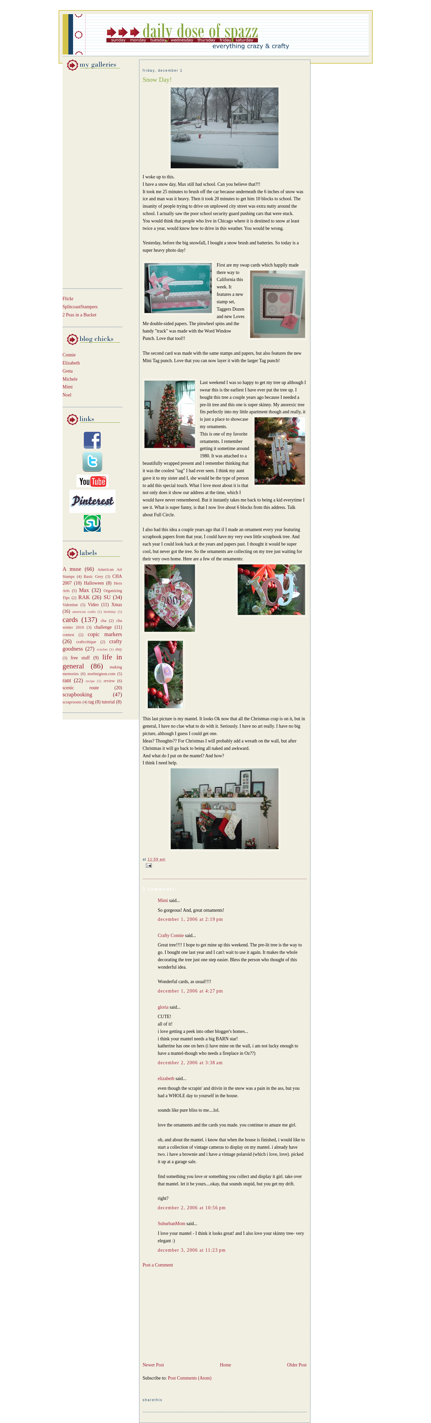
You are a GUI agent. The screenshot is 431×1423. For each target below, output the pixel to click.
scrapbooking (77, 694)
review (109, 681)
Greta (68, 371)
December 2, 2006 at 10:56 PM (192, 1207)
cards (70, 620)
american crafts (84, 612)
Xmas (116, 604)
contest (68, 634)
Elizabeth (71, 363)
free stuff (80, 657)
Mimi (68, 386)
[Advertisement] (83, 178)
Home (225, 1364)
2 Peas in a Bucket (80, 314)
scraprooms (72, 702)
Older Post (297, 1364)
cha (103, 620)
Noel (67, 394)
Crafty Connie (171, 935)
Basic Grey (93, 576)
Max (84, 590)
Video (93, 604)
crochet (102, 649)
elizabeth (166, 1078)
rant (67, 680)
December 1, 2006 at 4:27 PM (190, 991)
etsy (118, 649)
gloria (163, 1007)
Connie (69, 354)
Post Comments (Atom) (190, 1378)
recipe (90, 681)
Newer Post (153, 1364)
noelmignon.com (101, 673)
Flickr (68, 298)
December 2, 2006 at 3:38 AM (190, 1062)
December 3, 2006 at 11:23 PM (192, 1250)
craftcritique (86, 641)
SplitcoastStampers (80, 306)
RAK (84, 597)
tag (91, 701)
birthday (110, 612)
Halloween (94, 583)
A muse (72, 569)
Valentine (70, 604)
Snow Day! (157, 79)
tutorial (108, 701)
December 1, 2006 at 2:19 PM (190, 919)
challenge (103, 627)
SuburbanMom (172, 1223)
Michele (70, 379)
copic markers (105, 634)
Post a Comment (158, 1265)
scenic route (81, 687)
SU (107, 597)
